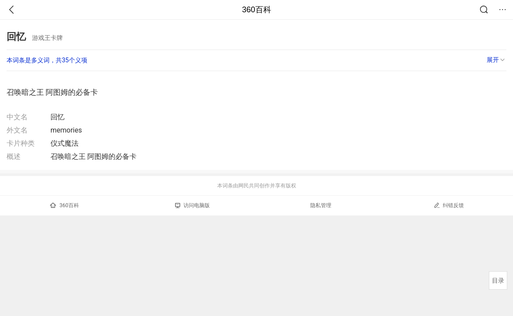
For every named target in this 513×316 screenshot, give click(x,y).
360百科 (256, 9)
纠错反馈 (449, 205)
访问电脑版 (192, 205)
